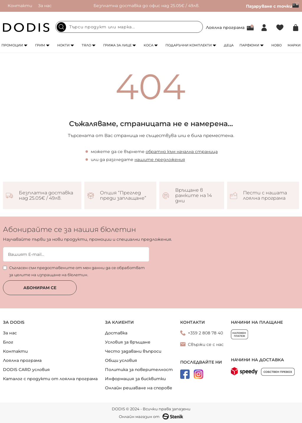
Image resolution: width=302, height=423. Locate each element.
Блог (8, 342)
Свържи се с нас (206, 344)
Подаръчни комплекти (188, 45)
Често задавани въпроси (133, 351)
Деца (229, 45)
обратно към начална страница (182, 151)
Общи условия (121, 360)
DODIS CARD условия (26, 369)
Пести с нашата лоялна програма (265, 195)
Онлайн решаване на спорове (138, 388)
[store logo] (26, 27)
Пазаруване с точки (272, 6)
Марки (294, 45)
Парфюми (249, 45)
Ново (276, 45)
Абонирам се (39, 287)
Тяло (86, 45)
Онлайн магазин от (151, 416)
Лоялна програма (225, 27)
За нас (45, 5)
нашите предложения (159, 159)
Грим (40, 45)
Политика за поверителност (139, 369)
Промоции (12, 45)
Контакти (20, 5)
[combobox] (129, 27)
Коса (148, 45)
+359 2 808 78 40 (205, 333)
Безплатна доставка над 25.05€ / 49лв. (46, 195)
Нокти (63, 45)
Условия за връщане (127, 342)
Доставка (116, 333)
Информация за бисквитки (135, 378)
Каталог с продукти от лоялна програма (50, 378)
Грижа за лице (117, 45)
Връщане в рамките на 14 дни (193, 196)
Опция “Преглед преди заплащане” (123, 195)
